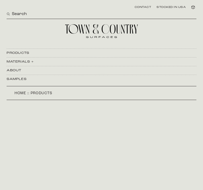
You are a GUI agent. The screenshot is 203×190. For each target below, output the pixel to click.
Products (18, 53)
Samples (16, 79)
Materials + (20, 61)
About (14, 70)
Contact (143, 7)
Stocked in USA (171, 7)
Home (20, 93)
